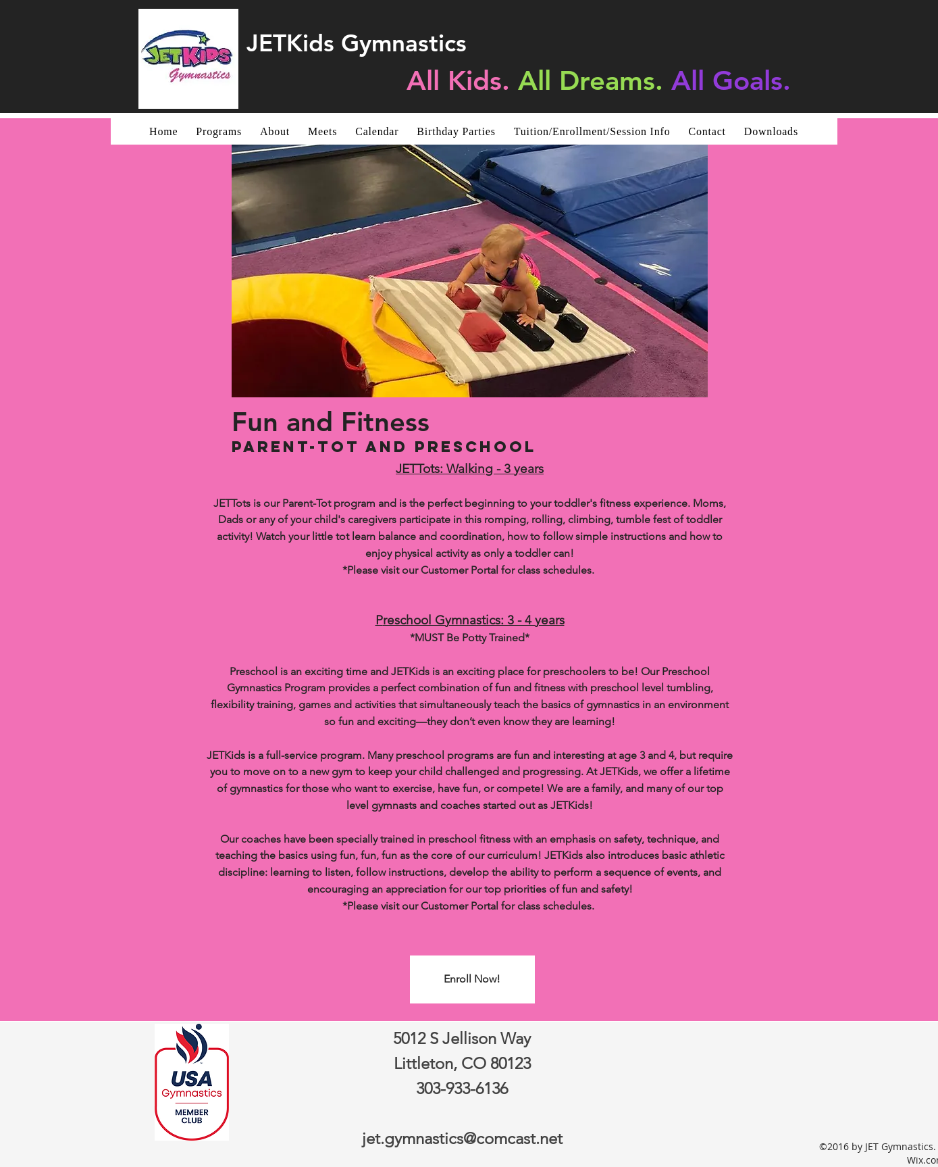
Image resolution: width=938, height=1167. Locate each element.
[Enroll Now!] (472, 979)
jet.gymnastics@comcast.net (462, 1138)
